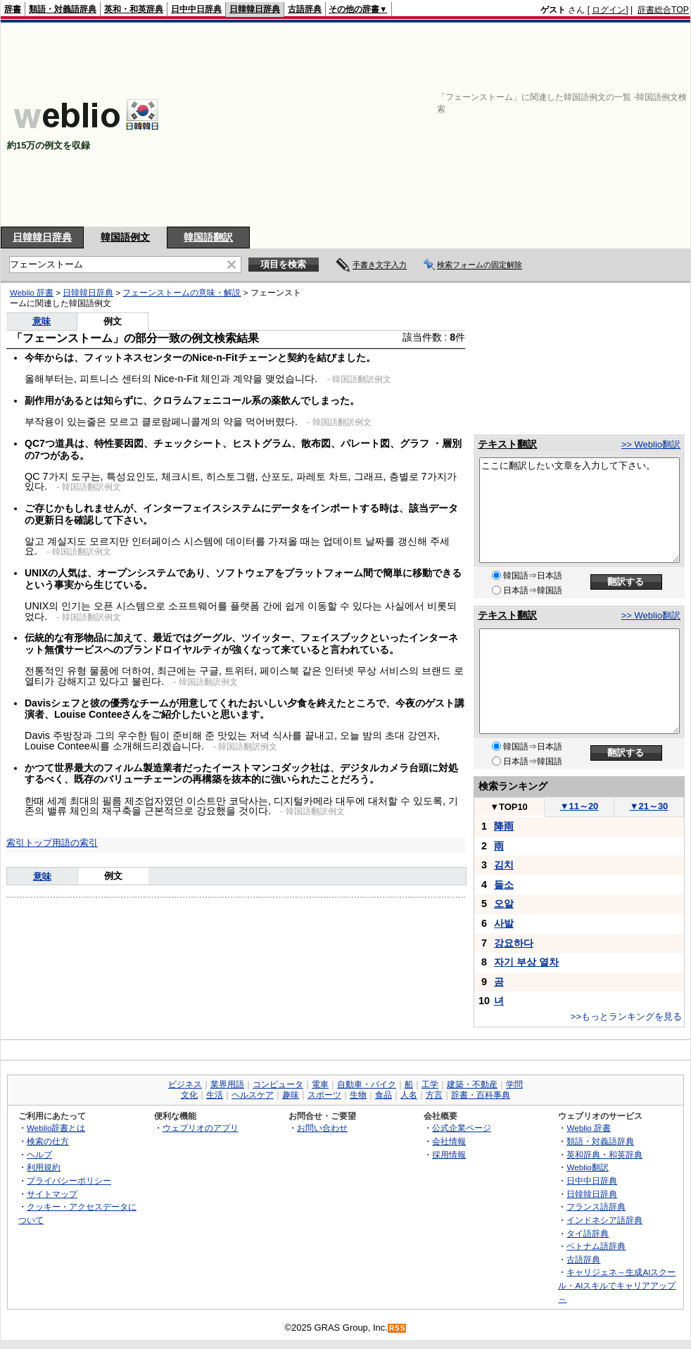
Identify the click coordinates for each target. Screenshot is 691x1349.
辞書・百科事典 (480, 1095)
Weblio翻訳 (587, 1167)
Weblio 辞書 (31, 293)
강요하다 (513, 943)
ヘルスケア (253, 1095)
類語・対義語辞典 (62, 9)
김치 (504, 864)
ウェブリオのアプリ (201, 1127)
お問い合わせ (322, 1127)
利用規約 (44, 1167)
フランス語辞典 (596, 1206)
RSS (397, 1328)
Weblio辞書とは (56, 1127)
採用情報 (449, 1154)
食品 (383, 1095)
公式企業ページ (461, 1127)
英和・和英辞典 (133, 9)
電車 (320, 1084)
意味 (41, 321)
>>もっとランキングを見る (626, 1016)
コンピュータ (278, 1084)
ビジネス (185, 1084)
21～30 (649, 806)
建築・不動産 (472, 1084)
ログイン (609, 10)
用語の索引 (75, 842)
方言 (434, 1095)
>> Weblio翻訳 (650, 444)
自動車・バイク (366, 1084)
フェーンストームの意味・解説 (181, 293)
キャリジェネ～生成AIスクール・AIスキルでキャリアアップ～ (617, 1285)
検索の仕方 (48, 1141)
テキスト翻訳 (507, 444)
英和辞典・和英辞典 (604, 1154)
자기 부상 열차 (526, 962)
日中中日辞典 (196, 9)
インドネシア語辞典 (604, 1219)
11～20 (579, 806)
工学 (429, 1084)
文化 (189, 1095)
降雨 (504, 826)
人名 (408, 1095)
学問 (514, 1084)
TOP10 (509, 807)
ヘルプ (39, 1154)
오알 (504, 903)
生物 (358, 1095)
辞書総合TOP (663, 10)
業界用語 (227, 1084)
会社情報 (449, 1141)
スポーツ (324, 1095)
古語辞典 (305, 9)
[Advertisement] (461, 124)
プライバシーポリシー (69, 1180)
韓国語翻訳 (208, 237)
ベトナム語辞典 (596, 1245)
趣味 (290, 1095)
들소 (504, 884)
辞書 (12, 9)
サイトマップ (52, 1193)
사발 (504, 923)
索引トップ (29, 842)
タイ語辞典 (587, 1233)
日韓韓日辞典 (254, 9)
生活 (214, 1095)
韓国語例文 (125, 237)
